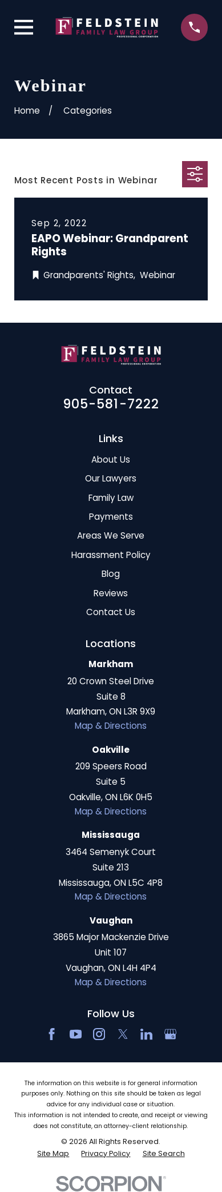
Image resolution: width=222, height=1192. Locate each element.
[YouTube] (76, 1034)
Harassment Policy (111, 555)
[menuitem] (53, 1154)
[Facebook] (52, 1034)
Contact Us (110, 612)
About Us (110, 459)
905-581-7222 (111, 404)
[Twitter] (123, 1034)
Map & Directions (111, 726)
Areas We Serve (110, 535)
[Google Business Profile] (170, 1034)
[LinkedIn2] (146, 1034)
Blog (111, 574)
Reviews (111, 593)
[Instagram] (99, 1034)
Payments (111, 517)
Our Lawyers (110, 478)
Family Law (111, 498)
